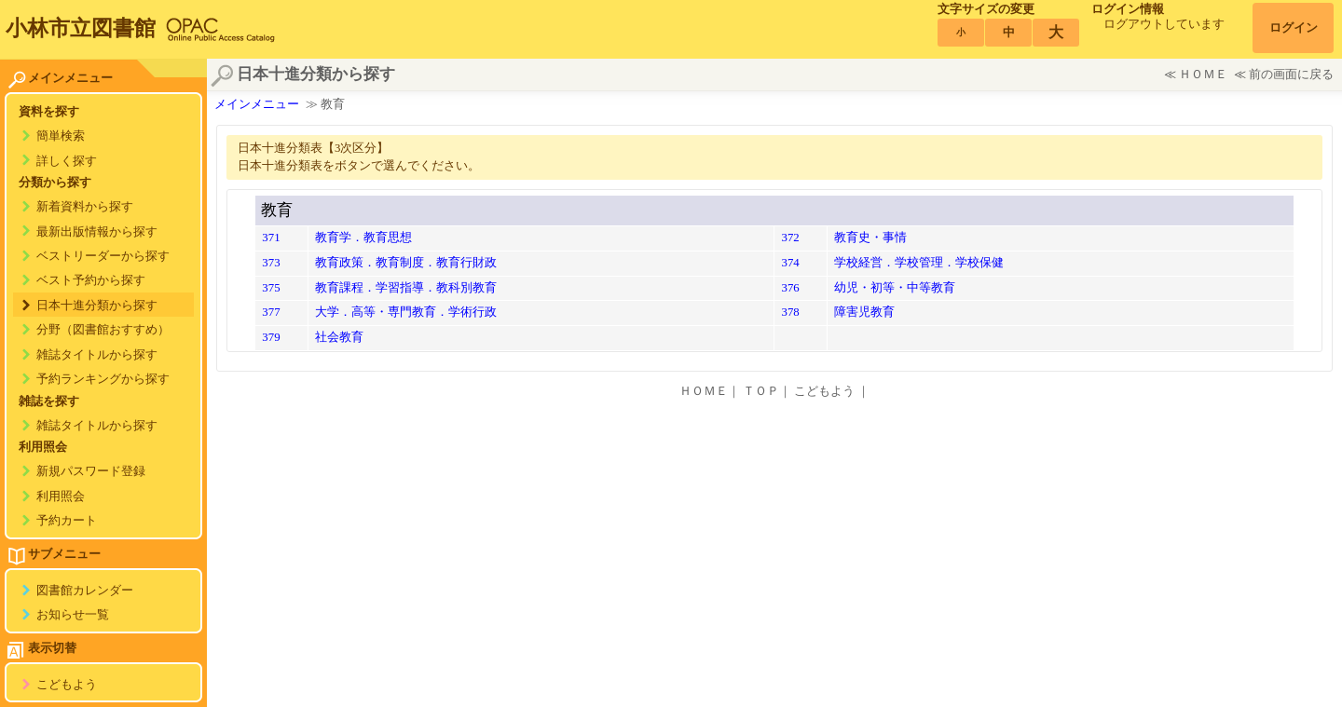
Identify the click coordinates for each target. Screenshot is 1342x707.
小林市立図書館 (81, 28)
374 (790, 262)
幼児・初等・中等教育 (894, 287)
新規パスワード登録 (90, 471)
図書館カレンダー (84, 590)
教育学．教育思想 (363, 237)
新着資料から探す (84, 206)
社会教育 (339, 337)
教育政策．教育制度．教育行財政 (406, 262)
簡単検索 (60, 136)
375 (271, 287)
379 (271, 337)
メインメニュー (256, 104)
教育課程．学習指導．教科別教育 (406, 287)
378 (790, 312)
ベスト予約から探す (90, 280)
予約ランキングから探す (103, 379)
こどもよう (66, 684)
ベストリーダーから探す (103, 256)
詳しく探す (66, 161)
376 (790, 287)
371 (271, 237)
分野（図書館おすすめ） (103, 329)
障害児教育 (864, 312)
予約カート (66, 520)
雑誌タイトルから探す (96, 354)
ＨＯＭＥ (1203, 74)
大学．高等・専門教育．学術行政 (406, 312)
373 (271, 262)
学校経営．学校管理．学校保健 (919, 262)
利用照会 (60, 496)
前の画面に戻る (1291, 74)
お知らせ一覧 (72, 614)
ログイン (1293, 27)
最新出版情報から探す (96, 231)
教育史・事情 (870, 237)
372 (790, 237)
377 (271, 312)
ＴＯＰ (761, 391)
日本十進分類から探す (96, 305)
